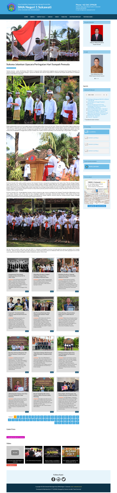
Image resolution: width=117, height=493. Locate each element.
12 (49, 416)
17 (66, 416)
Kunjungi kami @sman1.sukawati (15, 436)
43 (63, 422)
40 (77, 419)
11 (45, 416)
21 (9, 419)
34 (56, 419)
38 (70, 419)
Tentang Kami (87, 16)
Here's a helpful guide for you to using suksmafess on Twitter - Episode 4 (97, 109)
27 (31, 419)
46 (74, 422)
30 (41, 419)
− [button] (86, 183)
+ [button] (86, 180)
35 (59, 419)
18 (70, 416)
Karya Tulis (41, 16)
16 (63, 416)
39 (74, 419)
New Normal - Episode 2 (94, 114)
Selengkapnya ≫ (11, 464)
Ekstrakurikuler (75, 16)
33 (52, 419)
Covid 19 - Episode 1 (93, 115)
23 (16, 419)
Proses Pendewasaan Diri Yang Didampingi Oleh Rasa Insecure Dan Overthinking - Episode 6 (97, 104)
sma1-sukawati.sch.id (76, 486)
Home (26, 16)
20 (77, 416)
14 (56, 416)
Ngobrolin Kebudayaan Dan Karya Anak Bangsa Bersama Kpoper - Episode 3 (98, 112)
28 (34, 419)
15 (59, 416)
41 (56, 422)
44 (66, 422)
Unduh (50, 16)
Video (57, 16)
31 (45, 419)
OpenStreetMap (101, 201)
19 (74, 416)
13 (52, 416)
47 (77, 422)
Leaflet (94, 201)
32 (49, 419)
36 (63, 419)
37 (66, 419)
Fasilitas (64, 16)
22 (13, 419)
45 (70, 422)
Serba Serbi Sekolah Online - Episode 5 (97, 107)
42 (59, 422)
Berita (32, 16)
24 (20, 419)
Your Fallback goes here (96, 93)
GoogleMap (91, 204)
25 (24, 419)
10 (41, 416)
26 (27, 419)
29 (38, 419)
